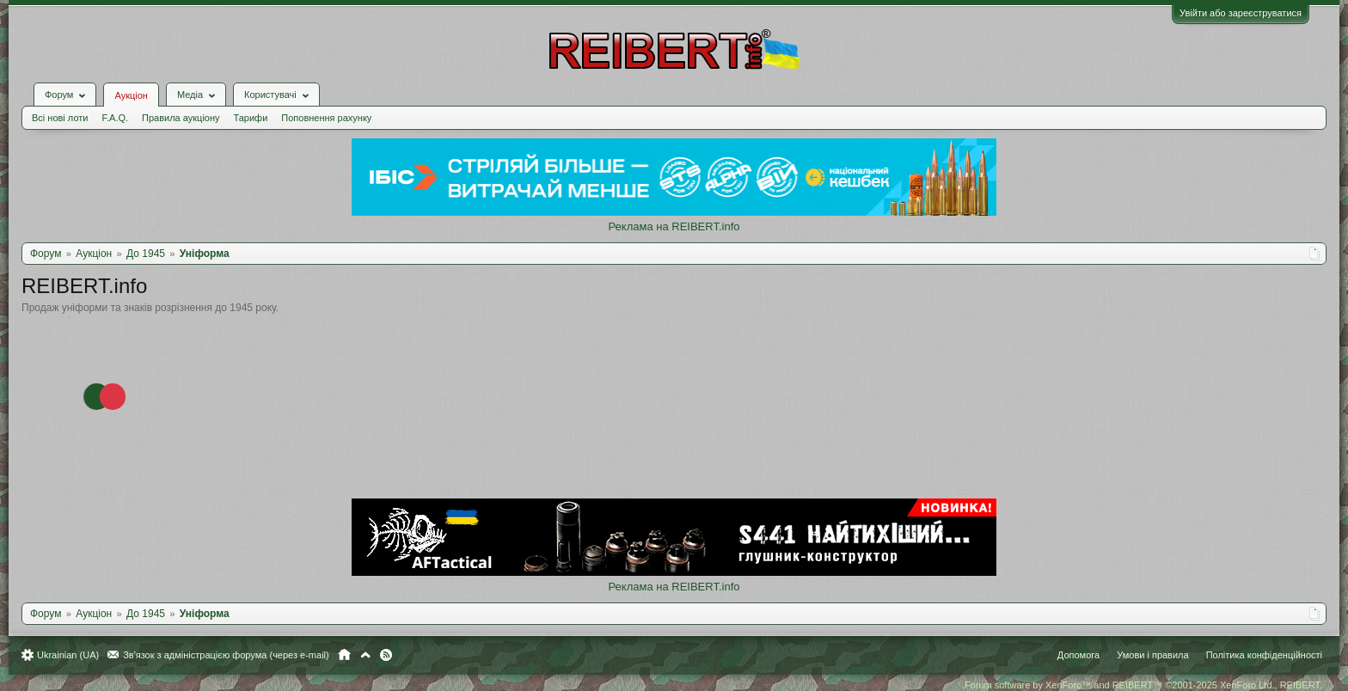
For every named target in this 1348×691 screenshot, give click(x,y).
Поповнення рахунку (326, 118)
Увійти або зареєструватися (1241, 13)
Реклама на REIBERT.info (673, 226)
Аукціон (130, 95)
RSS (386, 655)
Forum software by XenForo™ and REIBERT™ (1143, 685)
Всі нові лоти (60, 118)
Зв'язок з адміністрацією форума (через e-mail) (226, 655)
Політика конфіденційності (1264, 655)
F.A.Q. (114, 118)
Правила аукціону (180, 118)
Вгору (365, 655)
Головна (344, 655)
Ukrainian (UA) (68, 655)
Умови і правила (1152, 655)
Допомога (1078, 655)
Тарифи (251, 118)
